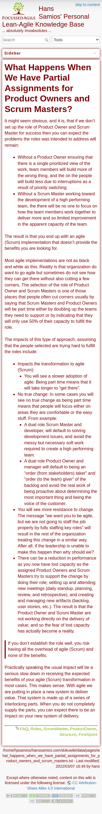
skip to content (87, 4)
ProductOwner (83, 728)
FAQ (24, 728)
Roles (35, 728)
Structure (68, 734)
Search (47, 40)
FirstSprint (88, 734)
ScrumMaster (56, 728)
